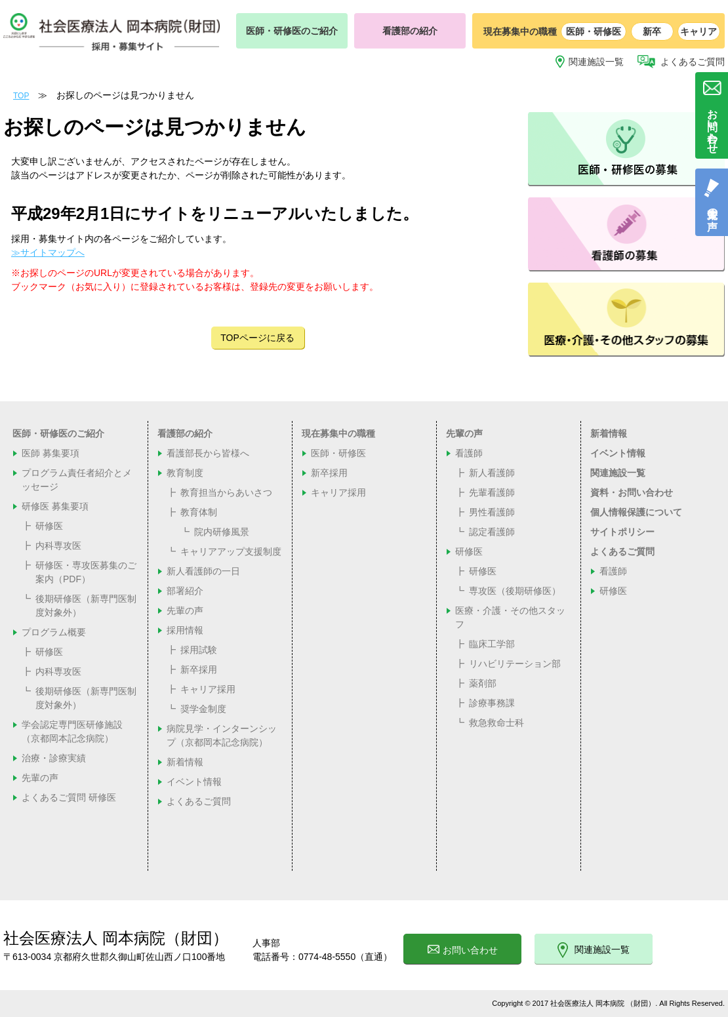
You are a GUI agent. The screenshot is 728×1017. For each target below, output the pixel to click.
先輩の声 (40, 777)
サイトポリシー (622, 532)
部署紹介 (185, 591)
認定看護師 (492, 532)
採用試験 (198, 650)
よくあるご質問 (692, 61)
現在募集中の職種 (338, 433)
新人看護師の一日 (203, 571)
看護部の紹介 (409, 31)
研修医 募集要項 (55, 506)
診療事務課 (492, 703)
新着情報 (185, 762)
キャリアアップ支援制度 (230, 551)
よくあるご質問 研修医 (69, 797)
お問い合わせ (463, 950)
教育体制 (198, 512)
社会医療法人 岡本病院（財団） (115, 938)
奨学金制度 (203, 709)
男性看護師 (492, 512)
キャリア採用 (207, 689)
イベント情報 (194, 781)
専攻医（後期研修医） (515, 591)
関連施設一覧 (596, 61)
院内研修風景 (221, 532)
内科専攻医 (58, 545)
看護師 (469, 453)
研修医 (49, 526)
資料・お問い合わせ (631, 492)
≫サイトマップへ (48, 252)
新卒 (652, 31)
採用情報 (185, 630)
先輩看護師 (492, 492)
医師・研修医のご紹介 (292, 31)
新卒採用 (198, 669)
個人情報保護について (636, 512)
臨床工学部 (492, 644)
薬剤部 (482, 683)
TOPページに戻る (257, 337)
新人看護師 (492, 473)
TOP (21, 95)
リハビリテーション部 (515, 663)
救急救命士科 (496, 722)
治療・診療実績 (54, 758)
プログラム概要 (54, 632)
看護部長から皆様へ (208, 453)
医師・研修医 (593, 31)
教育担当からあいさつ (226, 492)
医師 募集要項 (50, 453)
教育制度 (185, 473)
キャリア (698, 31)
